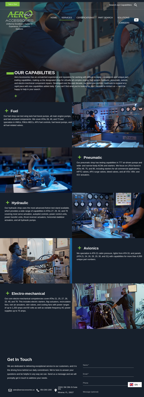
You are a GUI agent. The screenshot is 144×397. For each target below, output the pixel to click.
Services (66, 17)
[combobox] (115, 5)
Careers (124, 23)
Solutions (123, 17)
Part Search (105, 17)
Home (54, 17)
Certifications (85, 17)
